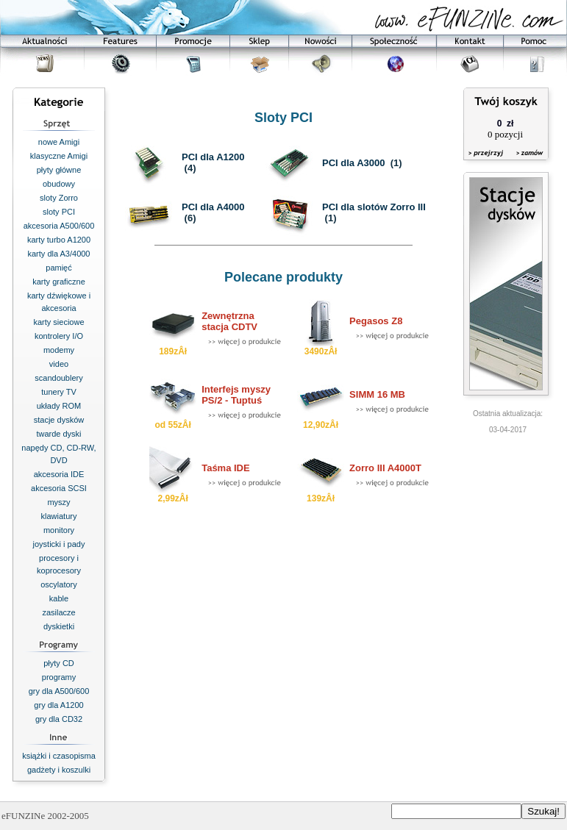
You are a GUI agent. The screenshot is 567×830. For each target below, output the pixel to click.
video (58, 363)
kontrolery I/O (59, 336)
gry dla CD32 (58, 719)
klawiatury (59, 516)
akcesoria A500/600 (59, 225)
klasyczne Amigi (59, 155)
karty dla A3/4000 (58, 253)
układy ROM (59, 405)
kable (58, 598)
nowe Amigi (58, 141)
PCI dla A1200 (213, 156)
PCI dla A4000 (213, 206)
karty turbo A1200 (58, 239)
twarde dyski (58, 433)
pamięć (58, 267)
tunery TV (58, 391)
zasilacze (58, 612)
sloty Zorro (59, 197)
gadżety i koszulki (58, 769)
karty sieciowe (58, 322)
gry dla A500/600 (59, 691)
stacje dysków (59, 419)
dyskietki (58, 626)
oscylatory (58, 584)
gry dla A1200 (58, 705)
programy (59, 677)
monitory (58, 530)
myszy (58, 502)
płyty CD (58, 663)
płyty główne (59, 169)
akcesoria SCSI (59, 488)
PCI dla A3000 (353, 162)
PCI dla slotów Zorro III (374, 206)
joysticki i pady (59, 544)
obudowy (59, 183)
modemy (58, 350)
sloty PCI (59, 211)
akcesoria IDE (59, 474)
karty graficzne (58, 281)
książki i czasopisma (59, 755)
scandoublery (58, 377)
